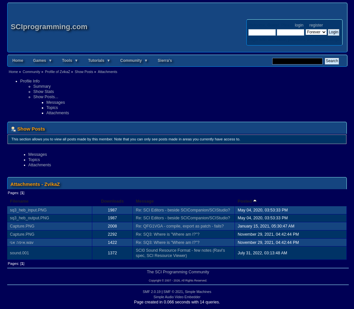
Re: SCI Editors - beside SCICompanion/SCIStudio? (183, 210)
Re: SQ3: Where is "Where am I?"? (168, 234)
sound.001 (19, 253)
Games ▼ (42, 60)
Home (17, 60)
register (316, 25)
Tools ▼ (70, 60)
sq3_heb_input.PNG (28, 210)
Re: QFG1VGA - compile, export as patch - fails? (180, 226)
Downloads (112, 201)
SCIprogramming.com (49, 27)
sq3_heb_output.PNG (29, 218)
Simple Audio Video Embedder (177, 297)
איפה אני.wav (21, 242)
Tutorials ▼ (99, 60)
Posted (247, 201)
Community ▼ (134, 60)
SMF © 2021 (173, 292)
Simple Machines (198, 292)
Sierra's (165, 60)
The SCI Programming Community (178, 272)
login (299, 25)
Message (145, 201)
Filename (19, 201)
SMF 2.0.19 (152, 292)
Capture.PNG (22, 226)
